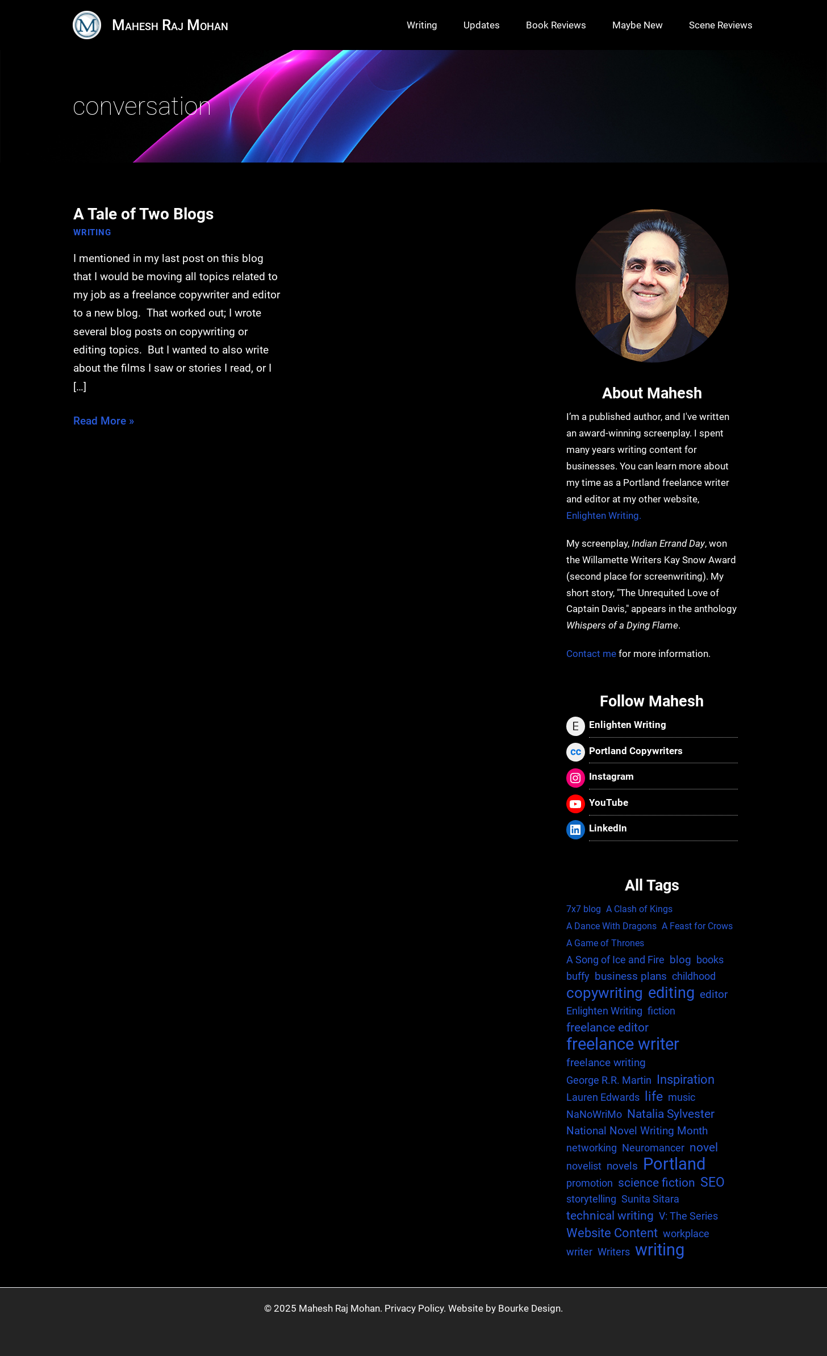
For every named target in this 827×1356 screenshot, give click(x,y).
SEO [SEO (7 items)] (712, 1182)
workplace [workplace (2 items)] (686, 1233)
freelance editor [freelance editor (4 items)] (607, 1027)
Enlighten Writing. (603, 515)
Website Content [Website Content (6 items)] (612, 1232)
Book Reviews (556, 25)
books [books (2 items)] (710, 960)
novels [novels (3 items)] (622, 1165)
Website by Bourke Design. (505, 1308)
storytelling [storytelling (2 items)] (591, 1199)
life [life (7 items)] (654, 1096)
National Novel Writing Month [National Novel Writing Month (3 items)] (637, 1130)
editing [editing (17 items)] (671, 993)
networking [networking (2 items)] (591, 1148)
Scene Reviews (721, 25)
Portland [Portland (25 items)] (674, 1165)
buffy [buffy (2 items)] (578, 976)
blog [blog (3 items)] (680, 959)
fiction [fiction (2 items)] (661, 1011)
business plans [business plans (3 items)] (631, 976)
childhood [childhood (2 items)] (694, 976)
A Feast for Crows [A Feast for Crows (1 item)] (697, 926)
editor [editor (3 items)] (714, 994)
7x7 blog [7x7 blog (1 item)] (583, 909)
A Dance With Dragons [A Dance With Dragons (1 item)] (611, 926)
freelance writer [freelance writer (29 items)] (622, 1044)
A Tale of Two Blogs (143, 214)
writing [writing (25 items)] (659, 1250)
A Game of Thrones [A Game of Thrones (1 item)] (605, 943)
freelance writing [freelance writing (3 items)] (606, 1062)
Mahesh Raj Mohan (170, 25)
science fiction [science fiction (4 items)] (656, 1182)
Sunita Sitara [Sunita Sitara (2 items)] (650, 1199)
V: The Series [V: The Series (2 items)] (688, 1216)
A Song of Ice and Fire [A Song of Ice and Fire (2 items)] (615, 960)
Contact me (591, 653)
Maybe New (637, 25)
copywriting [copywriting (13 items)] (604, 993)
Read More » (103, 421)
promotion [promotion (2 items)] (589, 1183)
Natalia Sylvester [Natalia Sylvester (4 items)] (671, 1114)
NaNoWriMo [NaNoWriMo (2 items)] (594, 1114)
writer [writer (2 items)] (579, 1252)
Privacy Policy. (415, 1308)
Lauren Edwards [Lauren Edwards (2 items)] (603, 1097)
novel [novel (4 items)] (704, 1147)
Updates (481, 25)
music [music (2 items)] (681, 1097)
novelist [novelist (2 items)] (584, 1166)
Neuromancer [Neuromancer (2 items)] (653, 1148)
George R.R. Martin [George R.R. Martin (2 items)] (608, 1080)
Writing (422, 25)
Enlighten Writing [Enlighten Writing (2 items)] (604, 1011)
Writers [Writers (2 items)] (614, 1252)
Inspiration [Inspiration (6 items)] (686, 1079)
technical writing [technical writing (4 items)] (610, 1215)
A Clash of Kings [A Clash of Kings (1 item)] (639, 909)
